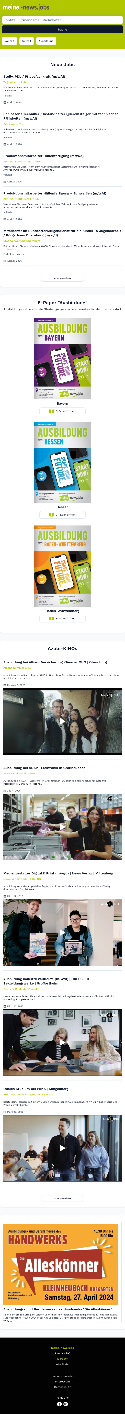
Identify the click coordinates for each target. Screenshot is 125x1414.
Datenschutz (62, 1387)
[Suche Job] (62, 20)
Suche (62, 29)
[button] (121, 8)
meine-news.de (62, 1376)
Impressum (62, 1381)
